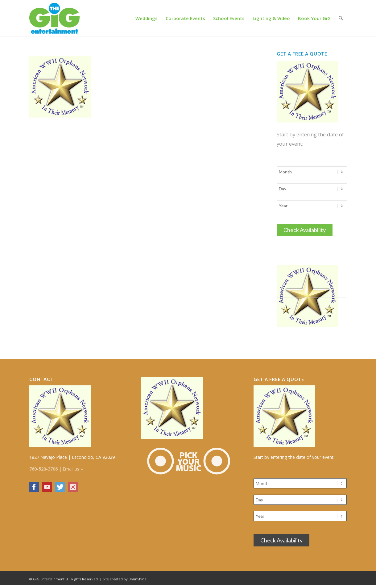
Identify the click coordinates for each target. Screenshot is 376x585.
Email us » (73, 467)
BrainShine (138, 577)
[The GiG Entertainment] (54, 18)
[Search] (341, 18)
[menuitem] (146, 18)
